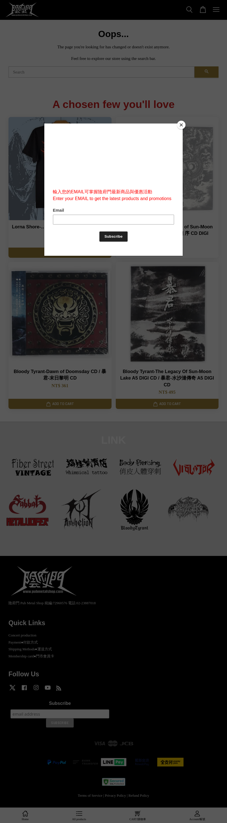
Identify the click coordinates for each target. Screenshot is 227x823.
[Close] (181, 125)
